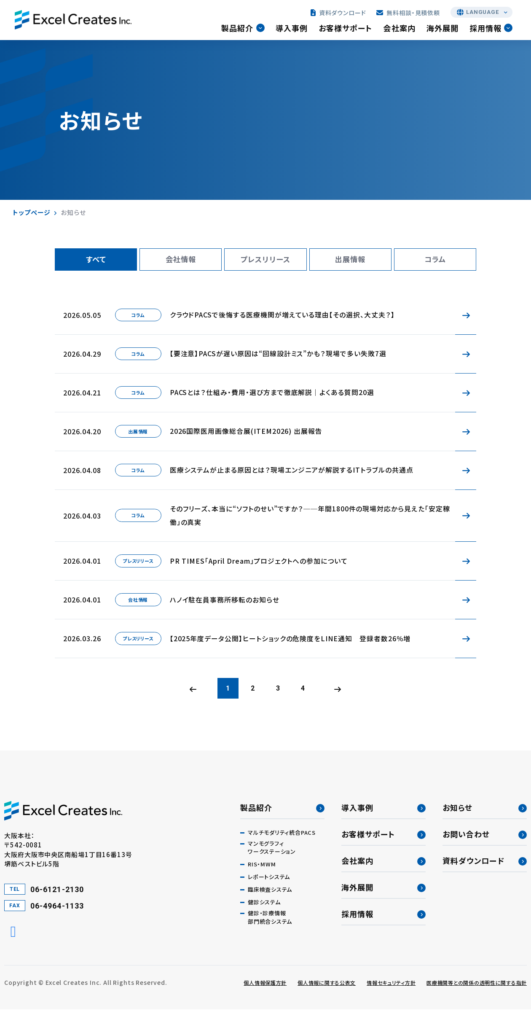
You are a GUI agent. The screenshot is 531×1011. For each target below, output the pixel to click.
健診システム (264, 904)
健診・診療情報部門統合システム (270, 919)
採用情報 (487, 29)
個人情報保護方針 (265, 984)
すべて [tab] (96, 259)
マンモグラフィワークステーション (272, 849)
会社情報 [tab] (181, 259)
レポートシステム (269, 879)
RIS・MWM (262, 866)
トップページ (31, 212)
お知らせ (457, 809)
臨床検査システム (270, 891)
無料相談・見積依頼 (408, 13)
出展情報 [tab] (350, 259)
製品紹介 (239, 29)
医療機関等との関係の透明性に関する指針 (476, 984)
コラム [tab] (435, 259)
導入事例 (293, 29)
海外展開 (444, 29)
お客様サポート (347, 29)
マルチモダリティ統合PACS (282, 834)
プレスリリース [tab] (266, 259)
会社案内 (401, 29)
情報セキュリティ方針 (391, 984)
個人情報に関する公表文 (327, 984)
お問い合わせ (466, 835)
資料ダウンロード (339, 13)
